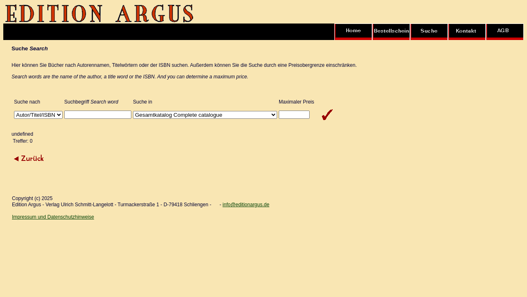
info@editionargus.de (246, 204)
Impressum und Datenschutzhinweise (53, 217)
